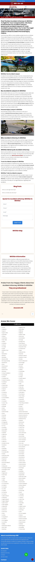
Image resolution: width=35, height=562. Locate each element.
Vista (20, 511)
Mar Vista (4, 527)
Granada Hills (5, 452)
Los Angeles (5, 520)
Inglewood (4, 473)
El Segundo (4, 422)
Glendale (4, 448)
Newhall (21, 354)
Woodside (21, 527)
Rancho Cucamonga (24, 413)
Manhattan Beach (6, 525)
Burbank (4, 371)
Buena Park (5, 369)
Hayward (4, 459)
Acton (3, 327)
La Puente (4, 492)
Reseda (21, 420)
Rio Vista (21, 424)
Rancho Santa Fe (23, 415)
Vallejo (20, 504)
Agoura (4, 331)
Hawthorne (5, 457)
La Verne (4, 494)
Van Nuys (21, 510)
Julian (3, 480)
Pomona (21, 404)
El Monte (4, 420)
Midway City (22, 327)
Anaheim (4, 343)
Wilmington (22, 525)
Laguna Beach (5, 499)
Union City (21, 499)
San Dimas (21, 436)
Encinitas (4, 427)
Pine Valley (21, 396)
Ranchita (21, 410)
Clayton (4, 389)
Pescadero (21, 392)
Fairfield (4, 432)
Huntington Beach (6, 467)
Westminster (22, 522)
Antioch (4, 345)
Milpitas (21, 332)
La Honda (4, 487)
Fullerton (4, 441)
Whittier (7, 17)
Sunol (20, 492)
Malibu (3, 524)
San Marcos (22, 448)
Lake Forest (5, 503)
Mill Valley (21, 329)
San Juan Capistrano (24, 445)
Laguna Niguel (5, 501)
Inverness (4, 474)
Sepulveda (21, 474)
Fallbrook (4, 434)
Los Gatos (4, 522)
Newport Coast (23, 357)
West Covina (22, 520)
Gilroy (3, 446)
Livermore (4, 511)
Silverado (21, 480)
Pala (20, 383)
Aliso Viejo (4, 340)
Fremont (4, 439)
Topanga (21, 494)
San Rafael (21, 455)
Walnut (21, 515)
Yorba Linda (22, 529)
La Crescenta (5, 483)
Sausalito (21, 471)
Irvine (3, 476)
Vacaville (21, 503)
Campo (4, 376)
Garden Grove (5, 443)
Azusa (3, 348)
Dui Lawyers (4, 551)
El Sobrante (5, 424)
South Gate (22, 481)
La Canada (4, 481)
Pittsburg (21, 397)
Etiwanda (4, 431)
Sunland (21, 489)
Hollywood (4, 466)
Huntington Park (6, 469)
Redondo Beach (23, 417)
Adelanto (4, 329)
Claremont (4, 387)
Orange (21, 375)
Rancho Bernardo (23, 411)
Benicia (4, 355)
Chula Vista (5, 385)
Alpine (3, 341)
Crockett (4, 401)
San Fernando (22, 438)
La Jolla (4, 489)
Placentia (21, 399)
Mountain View (22, 347)
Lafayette (4, 497)
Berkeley (4, 357)
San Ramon (22, 457)
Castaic (4, 383)
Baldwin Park (5, 350)
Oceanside (21, 371)
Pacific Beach (22, 378)
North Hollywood (23, 361)
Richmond (21, 422)
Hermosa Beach (6, 462)
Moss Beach (22, 343)
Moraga (21, 340)
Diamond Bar (5, 411)
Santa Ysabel (22, 466)
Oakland (21, 368)
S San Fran (21, 427)
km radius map (17, 242)
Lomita (3, 515)
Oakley (21, 369)
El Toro (3, 425)
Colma (3, 390)
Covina (3, 399)
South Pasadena (23, 483)
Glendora (4, 450)
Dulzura (4, 417)
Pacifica (21, 380)
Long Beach (5, 517)
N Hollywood (22, 348)
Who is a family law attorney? (9, 192)
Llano (3, 513)
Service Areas (4, 557)
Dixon (3, 413)
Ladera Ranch (5, 496)
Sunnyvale (21, 490)
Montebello (22, 338)
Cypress (4, 404)
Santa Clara (22, 460)
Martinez (4, 529)
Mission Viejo (22, 334)
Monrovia (21, 336)
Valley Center (22, 506)
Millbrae (21, 331)
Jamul (3, 478)
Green (3, 453)
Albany (3, 336)
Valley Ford (22, 508)
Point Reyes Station (23, 403)
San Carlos (21, 431)
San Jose (21, 443)
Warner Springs (23, 518)
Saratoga (21, 467)
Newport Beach (23, 355)
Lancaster (4, 508)
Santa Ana (21, 459)
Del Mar (4, 410)
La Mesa (4, 490)
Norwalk (21, 364)
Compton (4, 392)
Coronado (4, 396)
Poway (20, 406)
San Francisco (22, 439)
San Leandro (22, 446)
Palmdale (21, 385)
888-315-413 (18, 4)
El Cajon (4, 418)
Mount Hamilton (23, 345)
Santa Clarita (22, 462)
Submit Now (17, 222)
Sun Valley (21, 487)
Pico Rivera (21, 394)
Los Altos (4, 518)
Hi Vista (4, 464)
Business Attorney (5, 553)
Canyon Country (6, 380)
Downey (4, 415)
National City (22, 352)
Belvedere (4, 354)
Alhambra (4, 338)
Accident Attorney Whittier (16, 17)
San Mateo (21, 452)
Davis (3, 408)
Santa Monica (22, 464)
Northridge (21, 362)
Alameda (4, 334)
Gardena (4, 445)
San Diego (21, 434)
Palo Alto (21, 387)
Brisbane (4, 368)
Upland (21, 501)
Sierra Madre (22, 478)
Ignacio (4, 471)
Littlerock (4, 510)
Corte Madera (5, 397)
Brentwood (4, 366)
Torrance (21, 496)
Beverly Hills (5, 359)
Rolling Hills (21, 425)
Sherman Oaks (22, 476)
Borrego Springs (6, 361)
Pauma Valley (22, 390)
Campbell (4, 375)
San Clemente (22, 432)
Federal (4, 436)
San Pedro (21, 453)
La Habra (4, 485)
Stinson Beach (22, 485)
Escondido (4, 429)
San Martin (21, 450)
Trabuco (21, 497)
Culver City (4, 403)
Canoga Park (5, 378)
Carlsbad (4, 382)
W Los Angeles (22, 513)
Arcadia (4, 347)
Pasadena (21, 389)
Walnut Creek (22, 517)
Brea (3, 364)
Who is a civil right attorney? (9, 189)
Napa (20, 350)
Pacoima (21, 382)
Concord (4, 394)
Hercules (4, 460)
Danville (4, 406)
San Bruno (21, 429)
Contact (3, 555)
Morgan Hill (22, 341)
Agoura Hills (5, 332)
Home (2, 17)
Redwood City (22, 418)
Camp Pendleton (6, 373)
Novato (21, 366)
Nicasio (21, 359)
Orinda (20, 376)
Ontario (21, 373)
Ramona (21, 408)
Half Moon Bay (5, 455)
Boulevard (4, 362)
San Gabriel (22, 441)
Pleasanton (22, 401)
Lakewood (4, 506)
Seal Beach (22, 473)
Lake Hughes (5, 504)
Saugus (21, 469)
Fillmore (4, 438)
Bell (3, 352)
